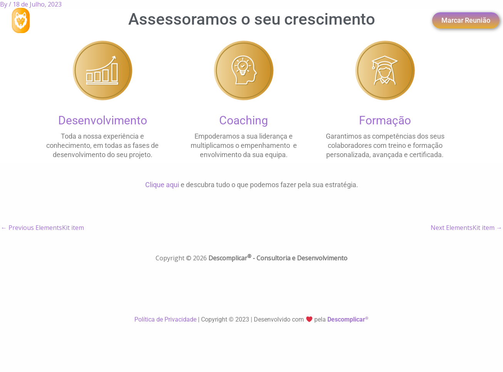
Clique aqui (162, 185)
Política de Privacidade (166, 319)
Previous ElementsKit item (42, 228)
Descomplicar (348, 319)
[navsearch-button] (380, 20)
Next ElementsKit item (466, 228)
